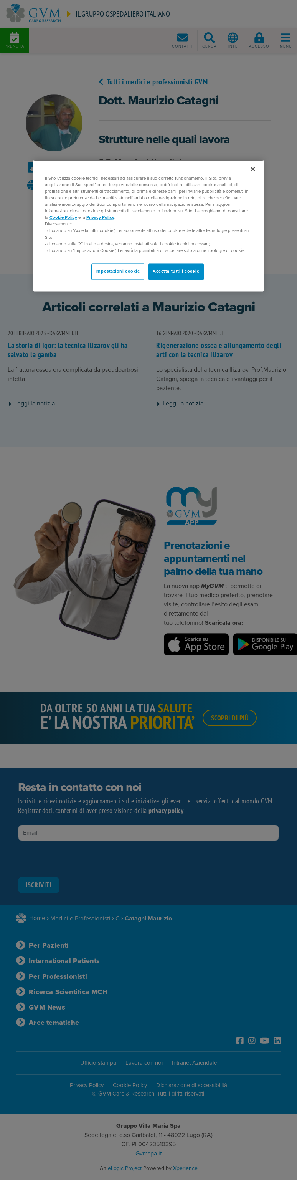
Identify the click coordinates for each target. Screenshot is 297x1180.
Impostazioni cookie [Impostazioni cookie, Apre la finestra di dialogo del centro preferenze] (118, 271)
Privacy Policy (100, 217)
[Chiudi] (252, 169)
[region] (148, 225)
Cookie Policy (63, 217)
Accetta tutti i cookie (176, 271)
